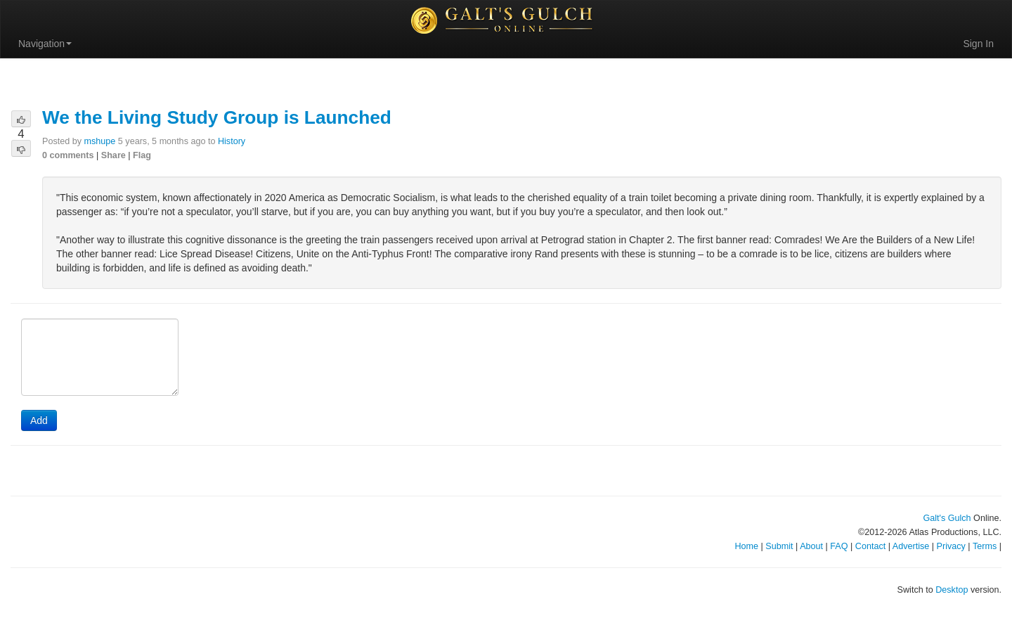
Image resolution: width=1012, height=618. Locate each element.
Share (113, 155)
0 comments (68, 155)
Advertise (911, 546)
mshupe (100, 141)
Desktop (951, 590)
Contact (870, 546)
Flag (142, 155)
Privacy (951, 546)
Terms (985, 546)
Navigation (45, 43)
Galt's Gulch (947, 518)
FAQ (839, 546)
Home (746, 546)
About (811, 546)
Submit (779, 546)
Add (39, 420)
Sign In (978, 43)
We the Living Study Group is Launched (216, 117)
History (231, 141)
